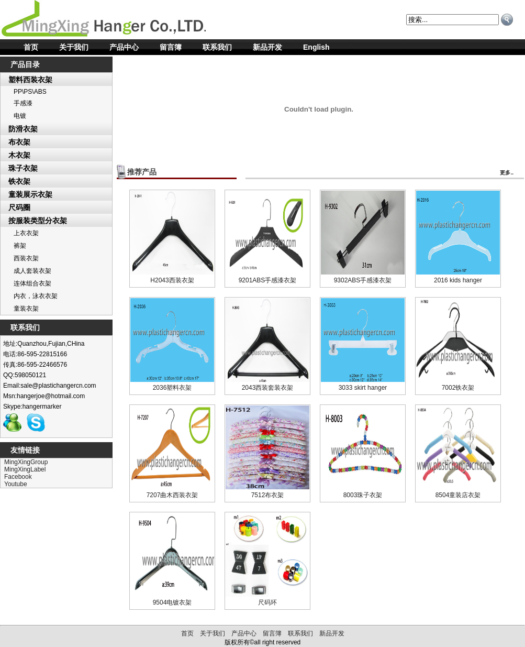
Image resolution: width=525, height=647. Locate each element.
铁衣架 (19, 181)
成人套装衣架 (32, 271)
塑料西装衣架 (30, 79)
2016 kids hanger (458, 280)
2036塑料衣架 (172, 387)
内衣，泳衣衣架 (36, 296)
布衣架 (19, 142)
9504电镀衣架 (172, 602)
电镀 (20, 115)
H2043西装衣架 (172, 280)
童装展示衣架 (30, 194)
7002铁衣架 (458, 387)
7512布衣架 (267, 495)
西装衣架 (26, 258)
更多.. (506, 173)
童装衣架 (26, 308)
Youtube (15, 484)
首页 (31, 47)
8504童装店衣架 (458, 495)
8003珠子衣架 (363, 495)
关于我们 (73, 47)
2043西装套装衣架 (268, 387)
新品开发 (267, 47)
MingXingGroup (26, 462)
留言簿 (171, 47)
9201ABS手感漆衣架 (268, 280)
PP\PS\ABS (30, 91)
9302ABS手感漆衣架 (363, 280)
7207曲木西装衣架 (172, 495)
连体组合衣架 (32, 283)
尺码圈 (19, 207)
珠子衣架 (23, 168)
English (316, 47)
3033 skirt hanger (363, 387)
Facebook (18, 476)
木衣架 (19, 155)
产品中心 (124, 47)
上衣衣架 (26, 233)
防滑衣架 (23, 129)
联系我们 (217, 47)
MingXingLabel (25, 469)
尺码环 (267, 602)
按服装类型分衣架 (37, 220)
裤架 (20, 245)
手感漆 (23, 103)
